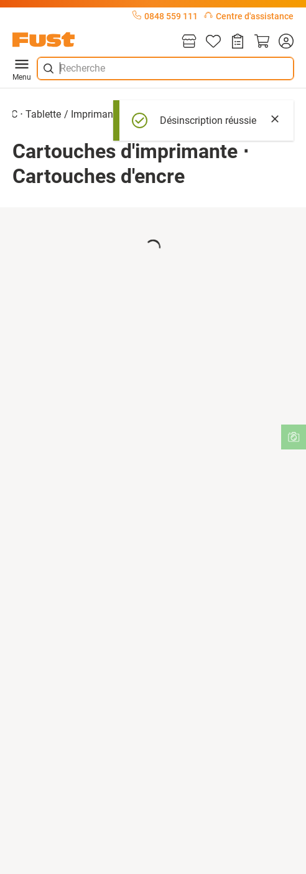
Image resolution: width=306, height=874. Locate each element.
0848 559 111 (165, 16)
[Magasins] (189, 42)
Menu (21, 68)
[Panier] (261, 42)
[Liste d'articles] (213, 42)
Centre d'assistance (249, 16)
